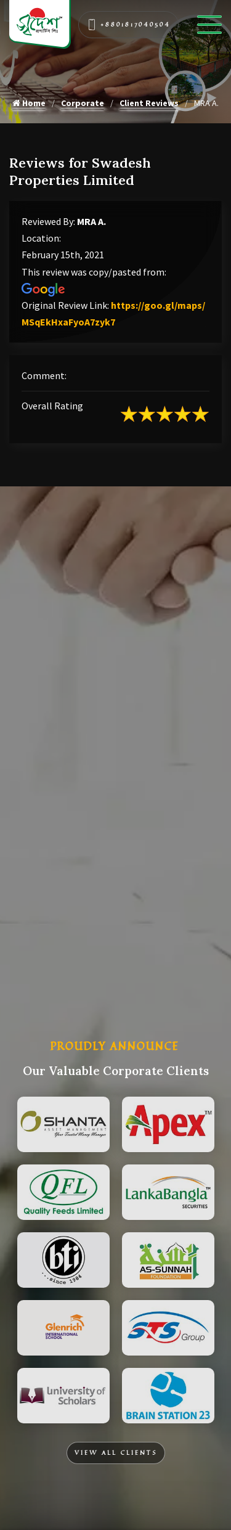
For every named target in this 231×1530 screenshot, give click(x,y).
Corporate (82, 102)
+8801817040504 (128, 24)
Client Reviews (149, 102)
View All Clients (116, 1453)
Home (29, 102)
